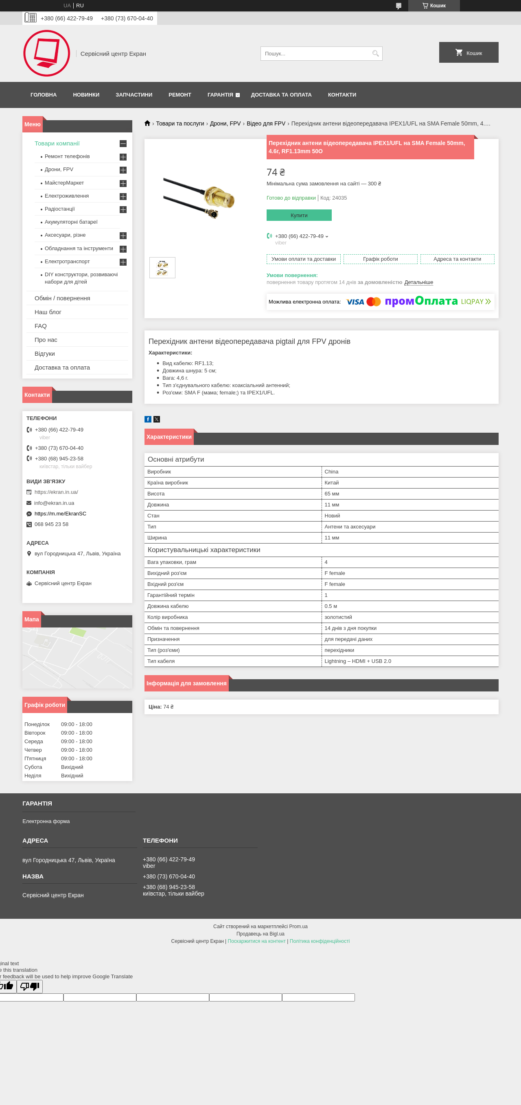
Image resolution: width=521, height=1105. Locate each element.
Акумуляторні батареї (71, 222)
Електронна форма (46, 821)
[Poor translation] (30, 986)
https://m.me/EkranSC (60, 514)
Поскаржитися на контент (257, 941)
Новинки (86, 95)
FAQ (41, 325)
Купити (299, 215)
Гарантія (220, 95)
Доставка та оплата (281, 95)
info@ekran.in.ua (54, 503)
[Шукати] (375, 53)
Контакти (342, 95)
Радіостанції (60, 209)
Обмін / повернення (62, 298)
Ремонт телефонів (67, 156)
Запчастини (134, 95)
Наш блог (48, 311)
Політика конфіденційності (320, 941)
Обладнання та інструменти (79, 248)
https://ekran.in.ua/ (56, 492)
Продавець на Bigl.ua (260, 934)
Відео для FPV (266, 123)
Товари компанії (57, 143)
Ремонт (180, 95)
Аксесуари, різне (65, 235)
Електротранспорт (67, 261)
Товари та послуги (180, 123)
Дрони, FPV (225, 123)
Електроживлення (67, 196)
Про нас (46, 339)
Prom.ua (298, 926)
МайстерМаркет (64, 183)
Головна (44, 95)
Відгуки (45, 353)
